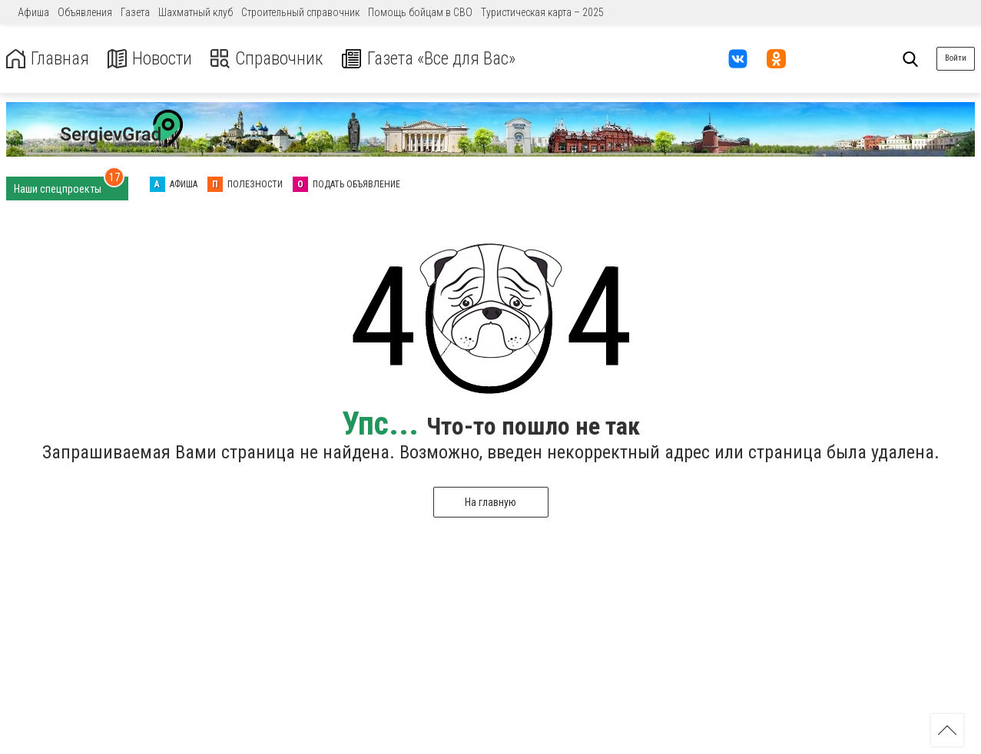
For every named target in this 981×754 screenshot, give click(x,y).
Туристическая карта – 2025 (542, 12)
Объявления (85, 12)
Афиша (33, 12)
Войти (955, 58)
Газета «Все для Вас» (437, 58)
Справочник (271, 58)
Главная (48, 58)
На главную (490, 502)
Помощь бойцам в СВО (420, 12)
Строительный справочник (300, 12)
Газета (135, 12)
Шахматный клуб (195, 12)
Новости (152, 58)
